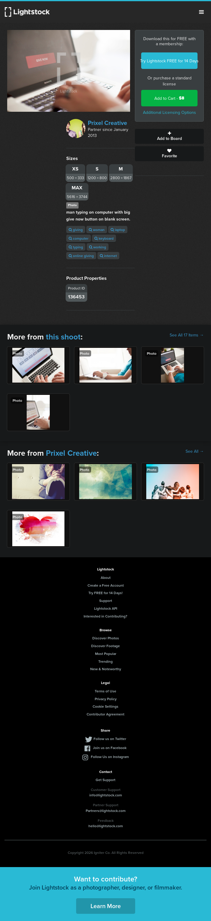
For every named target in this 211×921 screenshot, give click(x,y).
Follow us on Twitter (110, 738)
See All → (195, 451)
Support (105, 600)
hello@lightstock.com (105, 825)
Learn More (106, 906)
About (106, 577)
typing (76, 247)
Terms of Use (105, 691)
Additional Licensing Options (169, 112)
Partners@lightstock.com (106, 810)
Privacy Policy (106, 698)
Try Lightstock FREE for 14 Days (169, 61)
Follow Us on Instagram (110, 756)
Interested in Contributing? (105, 616)
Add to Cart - (169, 98)
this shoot (63, 336)
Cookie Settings (105, 706)
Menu (201, 12)
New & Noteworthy (105, 668)
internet (108, 255)
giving (76, 229)
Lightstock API (105, 608)
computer (78, 238)
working (97, 247)
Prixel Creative (107, 122)
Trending (105, 661)
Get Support (105, 779)
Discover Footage (105, 645)
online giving (81, 255)
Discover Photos (105, 638)
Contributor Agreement (105, 714)
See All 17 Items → (187, 335)
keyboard (104, 238)
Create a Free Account (106, 585)
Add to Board (169, 136)
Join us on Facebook (109, 747)
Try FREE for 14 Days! (105, 592)
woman (97, 229)
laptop (118, 229)
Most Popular (105, 653)
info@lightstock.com (105, 795)
